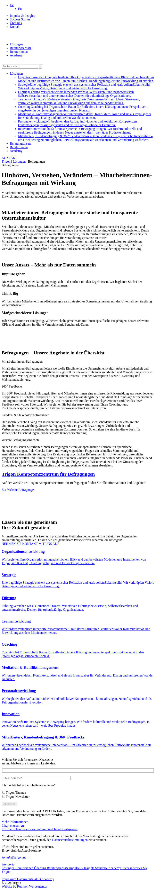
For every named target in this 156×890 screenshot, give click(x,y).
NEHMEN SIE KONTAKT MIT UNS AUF (30, 543)
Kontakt (15, 26)
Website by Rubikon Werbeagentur (24, 886)
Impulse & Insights (22, 15)
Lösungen (16, 44)
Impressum (9, 879)
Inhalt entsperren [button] (13, 825)
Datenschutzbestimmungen (70, 840)
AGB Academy (44, 879)
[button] (12, 5)
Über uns (16, 23)
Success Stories (20, 19)
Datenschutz (25, 879)
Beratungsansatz (20, 48)
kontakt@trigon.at (14, 857)
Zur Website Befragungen (19, 489)
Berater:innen (19, 51)
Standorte (8, 864)
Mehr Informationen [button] (15, 822)
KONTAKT (9, 158)
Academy (16, 55)
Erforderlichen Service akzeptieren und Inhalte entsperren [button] (39, 829)
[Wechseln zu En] (20, 8)
